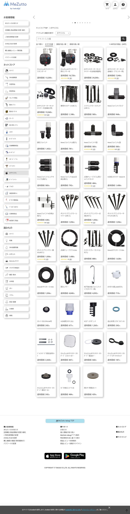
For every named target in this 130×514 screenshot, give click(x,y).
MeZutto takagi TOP (65, 455)
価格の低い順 (61, 78)
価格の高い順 (74, 78)
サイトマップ (122, 471)
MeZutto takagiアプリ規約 (69, 469)
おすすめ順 (49, 78)
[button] (34, 34)
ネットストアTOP (42, 62)
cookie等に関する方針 (72, 510)
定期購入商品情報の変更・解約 (15, 466)
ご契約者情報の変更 (11, 469)
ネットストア (122, 461)
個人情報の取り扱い (67, 466)
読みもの (121, 466)
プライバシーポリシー (89, 510)
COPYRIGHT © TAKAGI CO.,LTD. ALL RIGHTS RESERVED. (65, 502)
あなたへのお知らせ (11, 464)
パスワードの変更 (10, 477)
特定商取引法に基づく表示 (70, 472)
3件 (48, 149)
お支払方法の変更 (10, 472)
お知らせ (63, 464)
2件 (119, 183)
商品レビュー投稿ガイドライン (70, 477)
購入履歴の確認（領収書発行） (14, 475)
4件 (48, 256)
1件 (70, 112)
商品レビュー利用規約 (68, 475)
